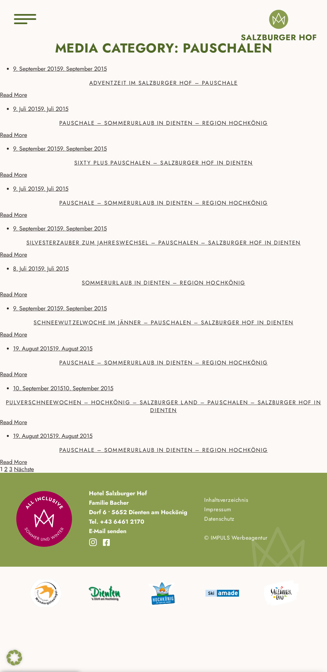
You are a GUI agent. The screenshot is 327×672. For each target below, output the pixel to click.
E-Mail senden (107, 531)
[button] (14, 657)
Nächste (24, 469)
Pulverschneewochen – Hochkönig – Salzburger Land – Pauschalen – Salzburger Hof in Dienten (163, 406)
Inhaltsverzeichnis (226, 500)
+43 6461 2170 (121, 521)
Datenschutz (219, 519)
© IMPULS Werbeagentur (236, 538)
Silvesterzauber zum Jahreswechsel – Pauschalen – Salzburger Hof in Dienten (163, 242)
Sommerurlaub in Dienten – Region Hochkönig (163, 283)
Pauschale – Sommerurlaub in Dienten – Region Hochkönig (163, 123)
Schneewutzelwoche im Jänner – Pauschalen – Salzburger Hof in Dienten (163, 322)
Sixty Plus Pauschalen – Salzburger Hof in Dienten (163, 163)
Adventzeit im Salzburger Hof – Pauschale (163, 83)
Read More (13, 95)
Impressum (217, 509)
